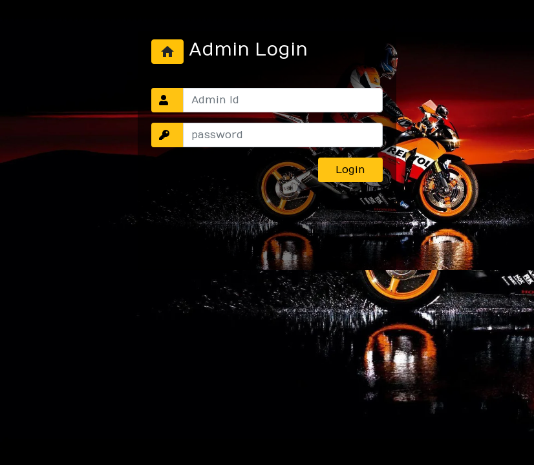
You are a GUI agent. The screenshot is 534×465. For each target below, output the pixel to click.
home (167, 51)
